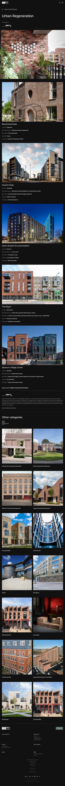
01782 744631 (32, 768)
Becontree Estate (9, 124)
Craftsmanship (6, 677)
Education (36, 593)
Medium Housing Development (11, 508)
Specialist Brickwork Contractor (42, 677)
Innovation (36, 635)
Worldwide (5, 719)
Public (4, 593)
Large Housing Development (41, 508)
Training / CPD (37, 737)
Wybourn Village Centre (12, 367)
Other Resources (37, 738)
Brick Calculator (37, 739)
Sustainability (37, 719)
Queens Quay (8, 185)
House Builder (6, 550)
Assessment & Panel (38, 753)
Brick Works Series (6, 747)
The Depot (6, 307)
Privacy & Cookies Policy (32, 779)
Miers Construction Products (9, 408)
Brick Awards (5, 746)
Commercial (36, 550)
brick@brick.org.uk (32, 771)
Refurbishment (6, 635)
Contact (59, 728)
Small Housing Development (41, 466)
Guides (35, 735)
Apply (35, 755)
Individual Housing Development (11, 466)
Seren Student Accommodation (15, 246)
